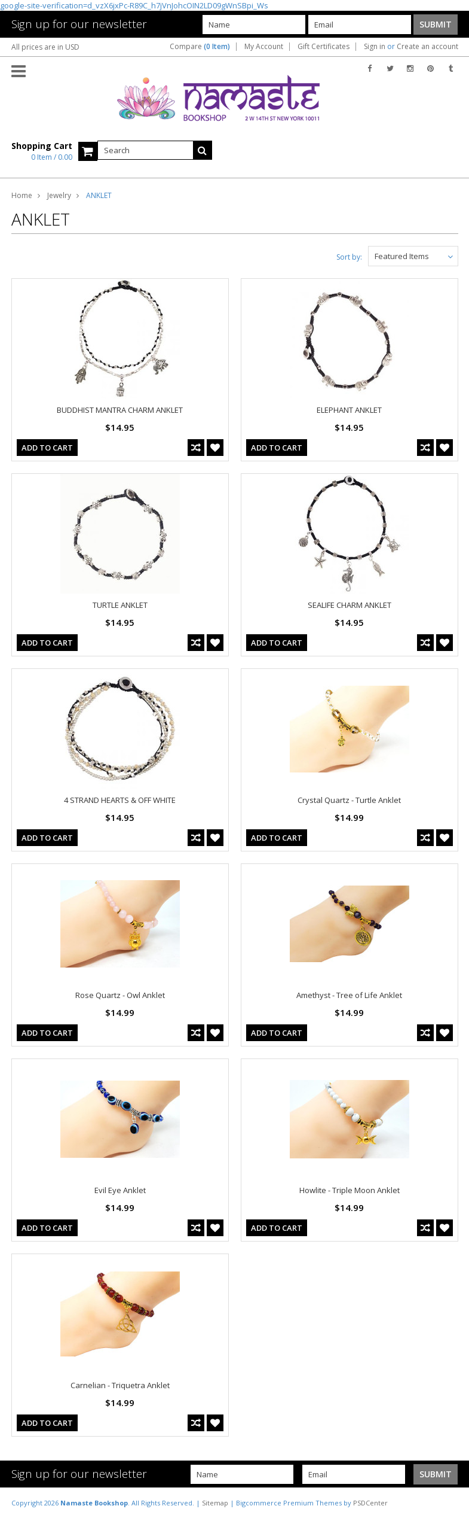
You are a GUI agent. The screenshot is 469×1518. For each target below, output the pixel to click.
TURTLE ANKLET (120, 605)
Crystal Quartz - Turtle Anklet (349, 800)
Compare (200, 46)
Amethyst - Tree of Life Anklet (349, 995)
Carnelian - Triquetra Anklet (120, 1385)
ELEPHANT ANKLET (349, 409)
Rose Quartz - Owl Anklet (120, 995)
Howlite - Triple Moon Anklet (349, 1190)
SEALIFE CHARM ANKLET (349, 605)
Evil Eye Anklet (120, 1190)
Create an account (427, 46)
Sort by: (349, 257)
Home (21, 195)
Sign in (374, 46)
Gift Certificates (324, 46)
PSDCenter (370, 1502)
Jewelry (59, 195)
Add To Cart (47, 447)
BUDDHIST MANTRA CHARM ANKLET (120, 409)
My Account (263, 46)
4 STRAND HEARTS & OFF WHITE (120, 800)
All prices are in (45, 47)
